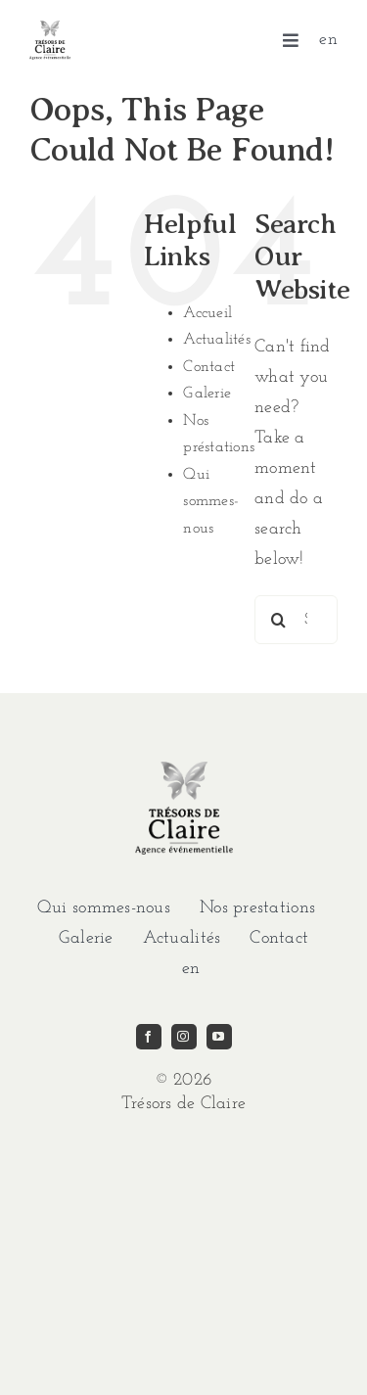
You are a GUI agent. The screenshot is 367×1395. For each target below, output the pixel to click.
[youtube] (219, 1036)
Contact (209, 367)
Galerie (207, 393)
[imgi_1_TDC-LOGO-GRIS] (49, 29)
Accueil (207, 313)
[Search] (278, 619)
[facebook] (148, 1036)
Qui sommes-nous (211, 501)
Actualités (217, 340)
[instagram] (184, 1036)
